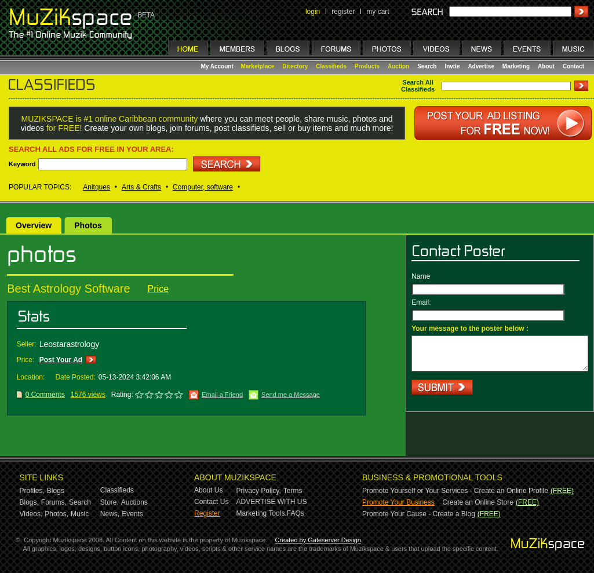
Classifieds (331, 66)
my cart (377, 12)
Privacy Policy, (258, 491)
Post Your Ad (60, 360)
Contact (573, 66)
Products (367, 66)
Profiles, (32, 491)
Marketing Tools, (261, 513)
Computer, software (203, 187)
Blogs (55, 491)
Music (80, 514)
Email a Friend (222, 394)
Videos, (31, 514)
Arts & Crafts (141, 187)
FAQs (295, 513)
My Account (218, 66)
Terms (293, 491)
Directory (295, 66)
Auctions (134, 502)
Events (132, 514)
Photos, (56, 514)
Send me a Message (290, 394)
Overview (34, 225)
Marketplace (258, 66)
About (546, 66)
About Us (208, 490)
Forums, (54, 502)
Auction (398, 66)
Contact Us (211, 502)
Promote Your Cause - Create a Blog (418, 514)
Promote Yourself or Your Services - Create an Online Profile (455, 491)
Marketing (516, 66)
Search (426, 66)
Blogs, (29, 502)
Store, (109, 502)
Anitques (96, 187)
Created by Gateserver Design (318, 539)
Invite (452, 66)
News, (109, 514)
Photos (87, 225)
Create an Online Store (477, 502)
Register (207, 513)
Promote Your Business (398, 502)
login (312, 12)
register (343, 12)
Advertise (481, 66)
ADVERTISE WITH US (271, 502)
